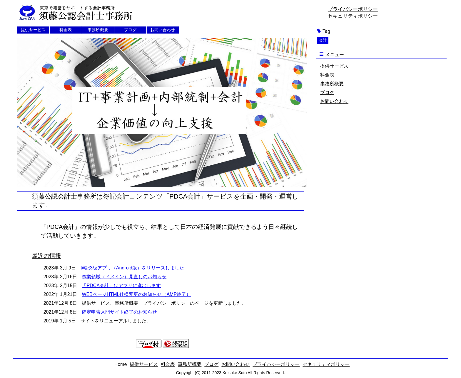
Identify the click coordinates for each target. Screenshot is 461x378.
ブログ (130, 29)
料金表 (65, 29)
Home (120, 364)
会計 (323, 40)
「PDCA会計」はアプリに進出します (121, 285)
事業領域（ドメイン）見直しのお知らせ (124, 276)
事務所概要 (98, 29)
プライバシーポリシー (353, 9)
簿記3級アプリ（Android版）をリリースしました (132, 267)
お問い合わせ (162, 29)
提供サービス (33, 29)
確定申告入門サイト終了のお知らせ (119, 311)
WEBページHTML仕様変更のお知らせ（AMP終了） (136, 294)
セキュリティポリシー (353, 16)
